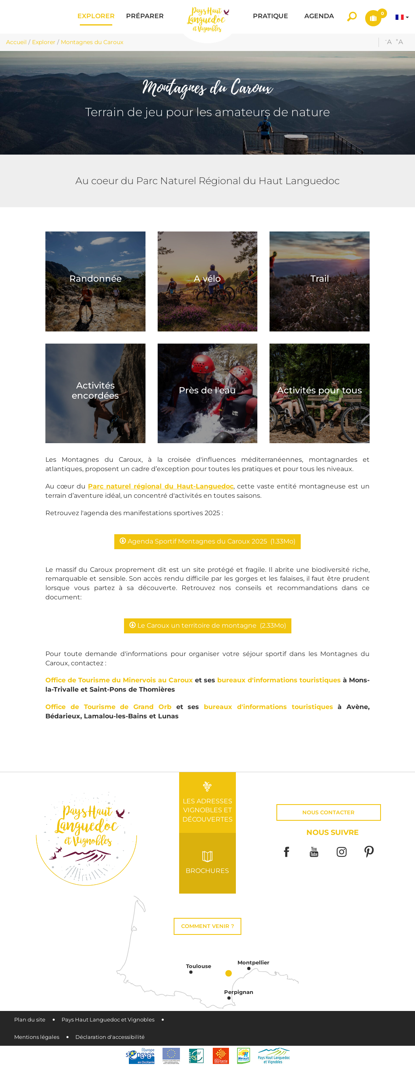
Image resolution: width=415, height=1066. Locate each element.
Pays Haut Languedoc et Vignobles (108, 1020)
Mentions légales (36, 1037)
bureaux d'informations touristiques (279, 680)
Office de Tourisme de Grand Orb (108, 707)
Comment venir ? (207, 926)
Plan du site (29, 1020)
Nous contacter (328, 812)
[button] (96, 17)
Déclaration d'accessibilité (110, 1037)
